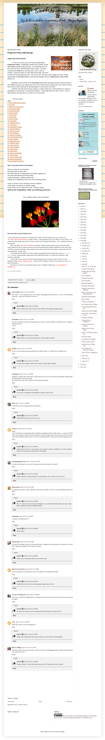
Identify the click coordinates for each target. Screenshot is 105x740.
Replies (16, 303)
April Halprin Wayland (17, 161)
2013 (81, 241)
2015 (81, 236)
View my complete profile (85, 106)
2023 (81, 215)
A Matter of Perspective (88, 302)
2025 (81, 210)
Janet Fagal (13, 115)
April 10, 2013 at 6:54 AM (27, 292)
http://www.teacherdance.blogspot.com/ (80, 716)
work (66, 716)
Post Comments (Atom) (21, 704)
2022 (81, 217)
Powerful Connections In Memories (88, 290)
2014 (81, 239)
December (85, 244)
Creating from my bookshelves (86, 321)
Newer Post (11, 701)
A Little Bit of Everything (88, 340)
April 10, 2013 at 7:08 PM (32, 569)
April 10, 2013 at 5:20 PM (31, 501)
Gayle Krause (13, 113)
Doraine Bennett (14, 111)
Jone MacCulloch (14, 109)
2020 (81, 223)
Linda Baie (13, 121)
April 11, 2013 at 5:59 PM (31, 634)
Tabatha (14, 348)
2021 (81, 220)
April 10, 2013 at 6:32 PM (26, 516)
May (83, 262)
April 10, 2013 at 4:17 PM (33, 461)
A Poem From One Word (88, 342)
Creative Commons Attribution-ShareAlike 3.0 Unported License (75, 717)
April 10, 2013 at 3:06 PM (22, 403)
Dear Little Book (86, 281)
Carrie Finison (13, 119)
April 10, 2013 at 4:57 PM (27, 487)
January (84, 362)
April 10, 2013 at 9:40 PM (32, 594)
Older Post (69, 701)
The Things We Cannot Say (86, 134)
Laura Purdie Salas (16, 157)
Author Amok (16, 542)
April (83, 265)
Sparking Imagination (87, 284)
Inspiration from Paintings (88, 297)
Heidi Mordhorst (15, 129)
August (84, 254)
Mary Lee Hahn (15, 131)
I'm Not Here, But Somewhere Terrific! (88, 350)
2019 (81, 225)
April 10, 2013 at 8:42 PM (31, 581)
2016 (81, 233)
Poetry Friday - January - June (88, 81)
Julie (13, 622)
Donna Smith (15, 487)
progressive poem (23, 282)
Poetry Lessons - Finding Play (89, 353)
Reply (13, 299)
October (84, 249)
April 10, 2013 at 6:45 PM (27, 542)
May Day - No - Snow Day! (89, 267)
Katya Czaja (14, 149)
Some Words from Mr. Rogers (89, 305)
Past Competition (86, 276)
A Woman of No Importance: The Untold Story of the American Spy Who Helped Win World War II (88, 122)
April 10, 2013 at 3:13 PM (25, 428)
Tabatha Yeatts (14, 143)
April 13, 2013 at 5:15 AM (29, 647)
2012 (81, 365)
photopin (18, 271)
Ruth (13, 403)
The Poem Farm (23, 77)
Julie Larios (12, 117)
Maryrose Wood (87, 145)
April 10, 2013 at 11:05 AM (31, 361)
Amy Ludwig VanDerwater (17, 103)
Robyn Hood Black (16, 153)
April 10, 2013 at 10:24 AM (26, 319)
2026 (81, 207)
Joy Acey (12, 105)
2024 (81, 212)
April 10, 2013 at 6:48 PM (31, 528)
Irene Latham (14, 139)
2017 (81, 231)
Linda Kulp (13, 125)
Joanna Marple (14, 147)
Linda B (19, 306)
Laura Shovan (14, 145)
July (83, 257)
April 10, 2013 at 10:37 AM (24, 348)
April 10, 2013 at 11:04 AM (31, 335)
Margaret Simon (15, 123)
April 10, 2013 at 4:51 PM (31, 474)
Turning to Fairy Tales (87, 279)
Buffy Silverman (15, 141)
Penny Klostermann (16, 137)
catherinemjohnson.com (18, 461)
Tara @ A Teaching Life (18, 594)
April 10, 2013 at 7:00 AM (31, 306)
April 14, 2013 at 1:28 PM (31, 661)
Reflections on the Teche (59, 77)
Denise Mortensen (16, 159)
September (85, 251)
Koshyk (13, 271)
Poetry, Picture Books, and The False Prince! (89, 294)
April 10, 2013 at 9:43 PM (31, 609)
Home (40, 701)
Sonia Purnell (82, 128)
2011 (81, 368)
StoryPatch (35, 83)
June (83, 259)
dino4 (51, 731)
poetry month (15, 282)
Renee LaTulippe (15, 135)
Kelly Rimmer (87, 137)
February (84, 359)
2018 (81, 228)
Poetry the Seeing (86, 337)
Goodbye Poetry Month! (88, 270)
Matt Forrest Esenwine (16, 107)
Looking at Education (87, 318)
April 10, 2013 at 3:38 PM (31, 390)
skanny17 (14, 428)
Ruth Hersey (14, 155)
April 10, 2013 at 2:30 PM (26, 374)
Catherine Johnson (16, 127)
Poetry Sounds (85, 300)
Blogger (62, 731)
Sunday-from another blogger (89, 311)
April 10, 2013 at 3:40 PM (31, 446)
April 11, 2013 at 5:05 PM (22, 622)
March (84, 356)
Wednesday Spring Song (88, 286)
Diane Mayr (13, 151)
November (85, 246)
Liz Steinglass (14, 133)
